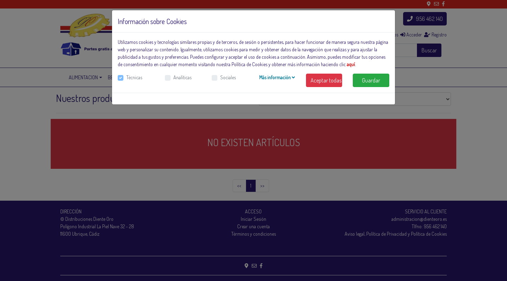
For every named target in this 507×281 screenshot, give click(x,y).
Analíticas (182, 77)
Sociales (228, 77)
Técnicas (134, 77)
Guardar (371, 80)
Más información (277, 77)
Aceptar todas (326, 80)
